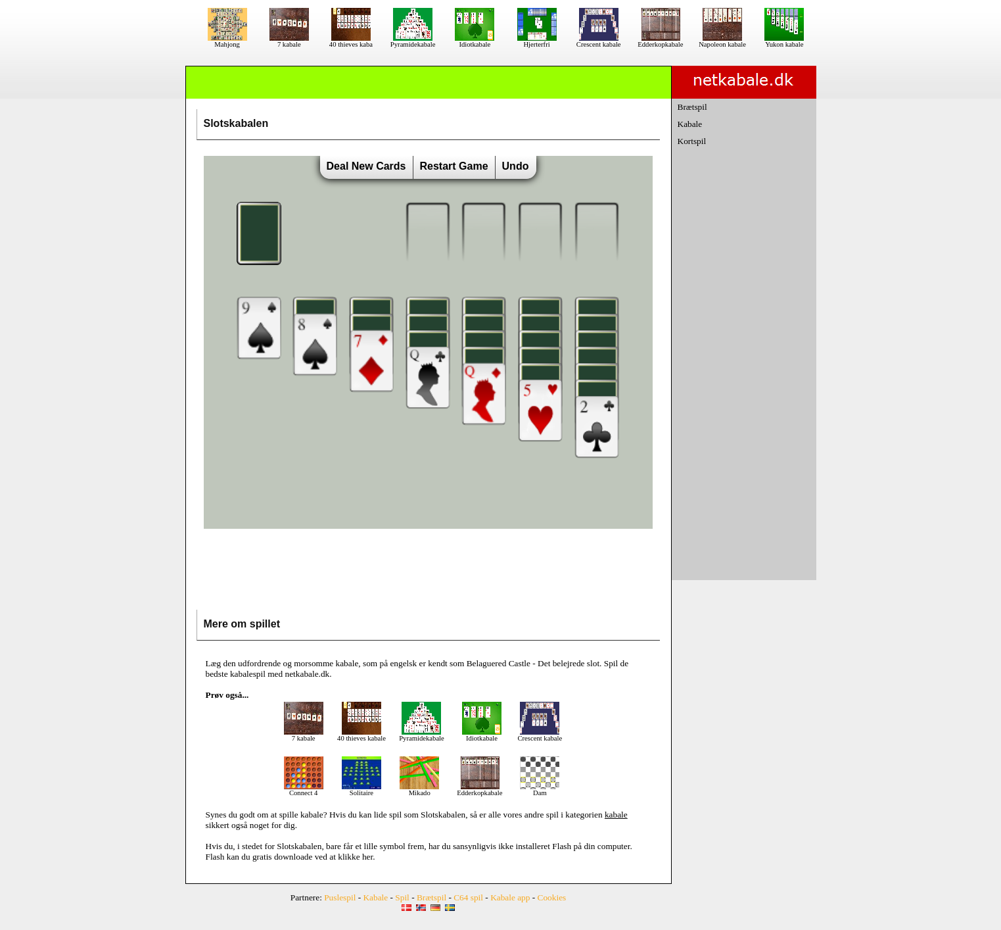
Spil (402, 897)
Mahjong (227, 41)
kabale (311, 815)
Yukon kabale (784, 41)
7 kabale (289, 41)
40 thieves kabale (361, 735)
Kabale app (510, 897)
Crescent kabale (598, 41)
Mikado (419, 789)
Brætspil (692, 107)
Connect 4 (303, 789)
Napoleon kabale (722, 41)
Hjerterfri (537, 41)
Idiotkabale (474, 41)
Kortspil (692, 141)
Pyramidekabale (413, 41)
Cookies (552, 897)
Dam (539, 789)
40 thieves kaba (351, 41)
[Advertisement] (428, 572)
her (367, 857)
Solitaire (361, 789)
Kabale (690, 124)
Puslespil (340, 897)
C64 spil (468, 897)
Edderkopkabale (660, 41)
